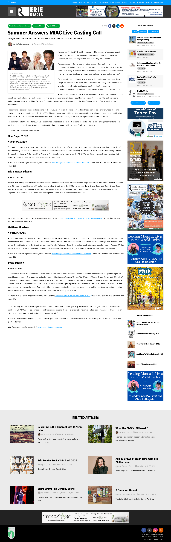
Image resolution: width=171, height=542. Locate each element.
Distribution (115, 2)
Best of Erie (84, 2)
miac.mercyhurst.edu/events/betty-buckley (73, 296)
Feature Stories (38, 26)
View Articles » (155, 229)
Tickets (94, 2)
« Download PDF (136, 229)
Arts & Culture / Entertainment (19, 26)
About (132, 2)
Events (149, 2)
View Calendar (154, 103)
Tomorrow (142, 31)
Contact (140, 2)
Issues (124, 2)
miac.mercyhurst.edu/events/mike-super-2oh (70, 163)
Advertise (104, 2)
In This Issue (158, 179)
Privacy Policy (158, 539)
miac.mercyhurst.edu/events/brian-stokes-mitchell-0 (81, 218)
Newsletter (158, 2)
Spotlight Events (53, 26)
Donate (74, 2)
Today (135, 31)
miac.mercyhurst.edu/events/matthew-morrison (71, 254)
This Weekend (153, 31)
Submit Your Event (138, 103)
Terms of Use (148, 539)
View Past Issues (134, 179)
